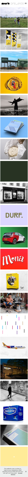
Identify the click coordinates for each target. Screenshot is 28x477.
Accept (20, 473)
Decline (13, 474)
